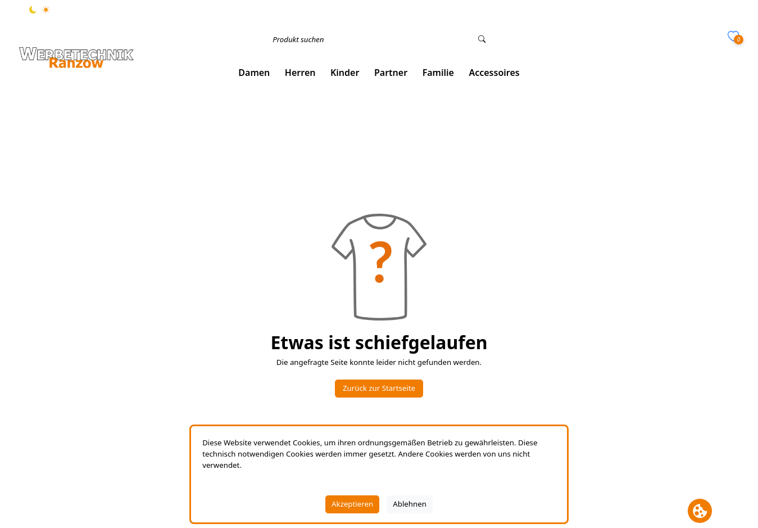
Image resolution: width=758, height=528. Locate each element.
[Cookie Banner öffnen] (699, 511)
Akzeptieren (352, 504)
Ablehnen (409, 504)
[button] (254, 72)
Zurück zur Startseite (379, 388)
